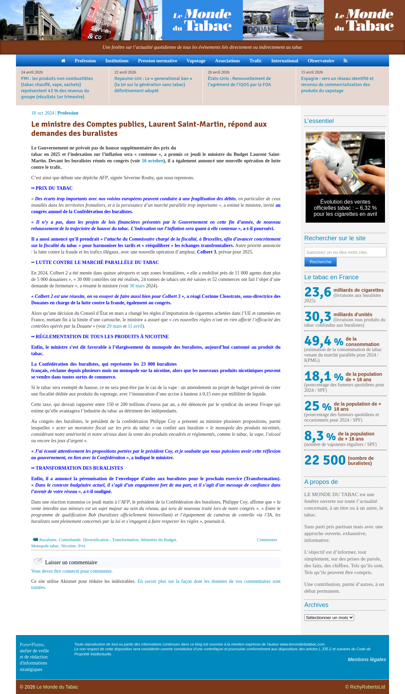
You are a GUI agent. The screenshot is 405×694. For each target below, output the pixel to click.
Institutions (116, 60)
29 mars (114, 326)
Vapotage (196, 60)
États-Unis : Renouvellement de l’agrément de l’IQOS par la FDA (239, 81)
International (284, 60)
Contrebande (69, 539)
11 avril (135, 326)
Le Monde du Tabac (57, 687)
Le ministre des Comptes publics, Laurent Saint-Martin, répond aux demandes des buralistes (149, 129)
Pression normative (157, 60)
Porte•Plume (31, 644)
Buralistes (47, 539)
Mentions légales (367, 659)
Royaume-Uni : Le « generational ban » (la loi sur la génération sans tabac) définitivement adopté (153, 85)
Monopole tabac (45, 546)
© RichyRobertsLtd (365, 687)
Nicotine (68, 546)
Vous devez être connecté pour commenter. (72, 571)
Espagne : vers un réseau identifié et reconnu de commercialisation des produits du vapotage (337, 85)
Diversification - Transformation (111, 539)
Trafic (256, 60)
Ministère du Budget (158, 539)
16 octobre (152, 160)
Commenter (267, 539)
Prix (81, 546)
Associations (227, 60)
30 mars (137, 285)
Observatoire (321, 60)
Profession (85, 60)
